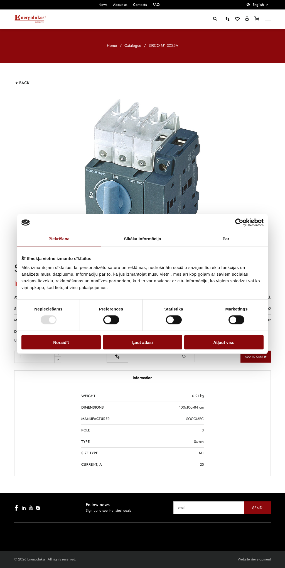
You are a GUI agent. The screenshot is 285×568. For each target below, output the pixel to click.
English (258, 4)
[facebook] (16, 508)
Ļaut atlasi (142, 342)
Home (112, 45)
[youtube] (31, 508)
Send (257, 508)
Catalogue (132, 45)
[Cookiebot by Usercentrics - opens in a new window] (239, 223)
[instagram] (38, 508)
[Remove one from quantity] (57, 360)
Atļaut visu (224, 342)
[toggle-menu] (268, 19)
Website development (254, 559)
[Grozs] (257, 19)
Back (24, 83)
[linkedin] (23, 508)
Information (143, 377)
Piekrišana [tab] (59, 238)
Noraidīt (61, 342)
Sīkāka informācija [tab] (142, 238)
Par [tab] (226, 238)
